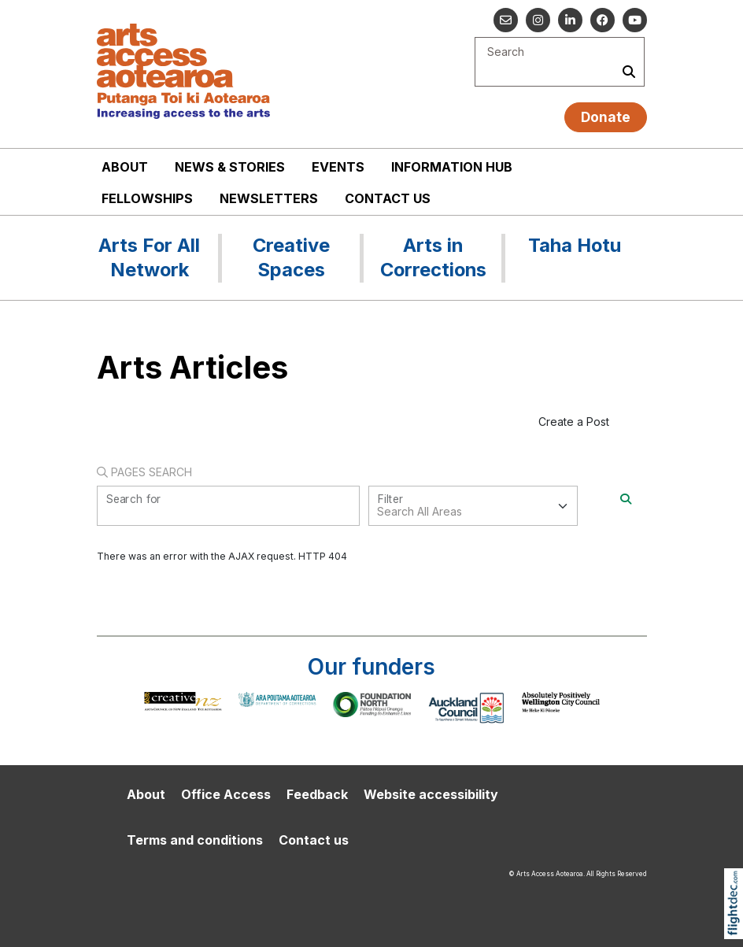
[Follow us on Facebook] (602, 20)
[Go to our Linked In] (570, 20)
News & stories (230, 167)
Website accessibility (431, 794)
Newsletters (269, 198)
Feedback (317, 794)
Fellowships (147, 198)
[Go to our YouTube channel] (635, 20)
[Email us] (505, 20)
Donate (605, 117)
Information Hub (451, 167)
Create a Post (573, 421)
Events (338, 167)
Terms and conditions (195, 840)
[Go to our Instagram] (538, 20)
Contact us (388, 198)
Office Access (226, 794)
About (125, 167)
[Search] (625, 499)
